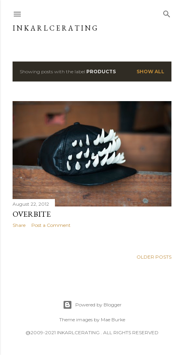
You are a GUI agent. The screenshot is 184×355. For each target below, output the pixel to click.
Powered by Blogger (92, 305)
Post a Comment (51, 225)
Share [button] (19, 225)
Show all (150, 71)
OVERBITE (32, 214)
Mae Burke (113, 319)
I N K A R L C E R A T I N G (55, 28)
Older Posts (154, 257)
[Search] (166, 12)
